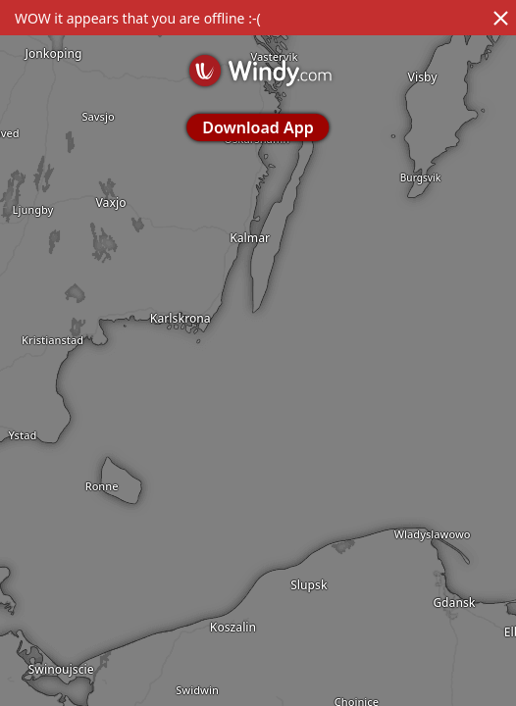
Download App (257, 127)
